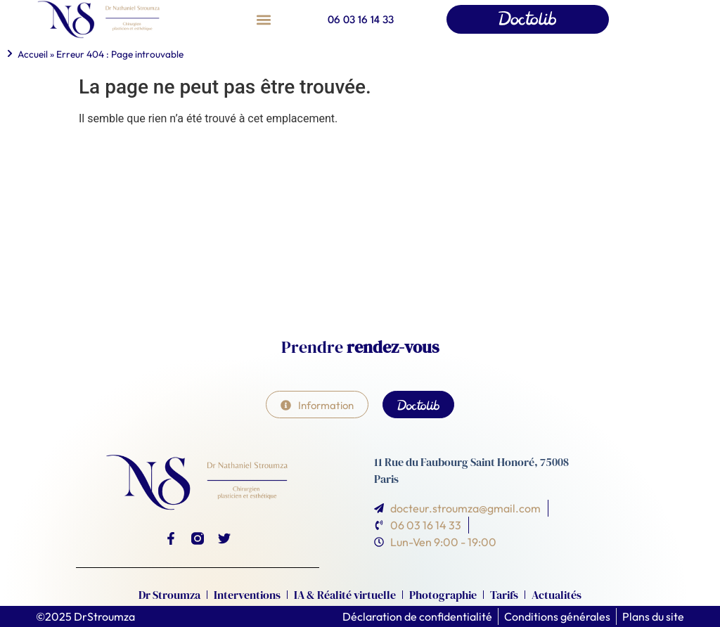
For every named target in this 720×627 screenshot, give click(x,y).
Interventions (247, 594)
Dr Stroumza (169, 594)
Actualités (556, 594)
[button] (263, 19)
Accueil (33, 54)
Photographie (443, 594)
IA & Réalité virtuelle (345, 594)
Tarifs (504, 594)
